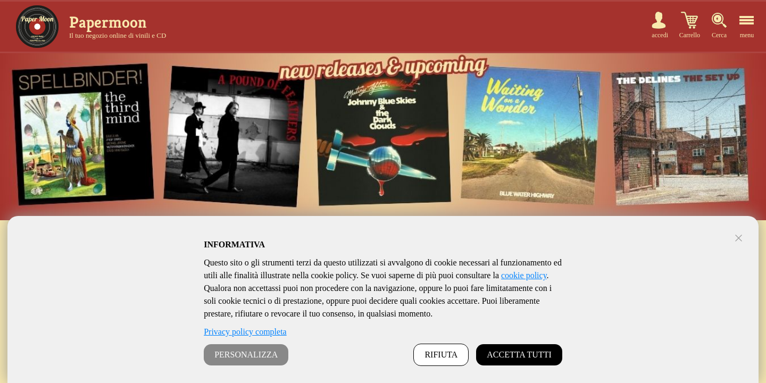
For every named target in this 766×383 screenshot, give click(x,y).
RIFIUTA (440, 354)
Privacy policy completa (245, 331)
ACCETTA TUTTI (519, 354)
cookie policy (524, 275)
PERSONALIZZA (246, 354)
